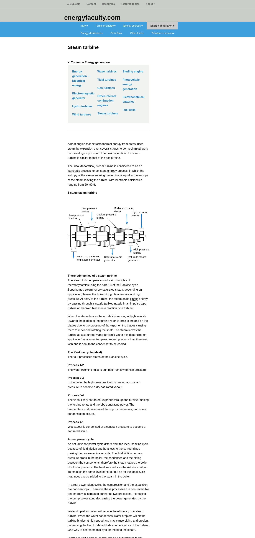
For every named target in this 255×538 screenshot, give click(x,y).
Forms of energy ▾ (105, 25)
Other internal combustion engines (106, 101)
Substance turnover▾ (162, 33)
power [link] (124, 404)
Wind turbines (81, 114)
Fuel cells (129, 109)
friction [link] (93, 448)
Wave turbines (107, 71)
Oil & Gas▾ (116, 33)
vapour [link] (118, 387)
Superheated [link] (76, 289)
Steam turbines (107, 113)
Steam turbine (83, 47)
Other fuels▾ (137, 33)
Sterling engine (133, 71)
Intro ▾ (84, 25)
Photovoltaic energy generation (131, 84)
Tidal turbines (106, 79)
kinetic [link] (134, 298)
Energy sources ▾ (133, 25)
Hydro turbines (82, 106)
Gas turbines (106, 87)
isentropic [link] (74, 170)
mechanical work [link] (137, 148)
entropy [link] (112, 170)
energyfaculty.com (92, 17)
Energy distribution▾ (92, 33)
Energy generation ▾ (162, 25)
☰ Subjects (73, 3)
